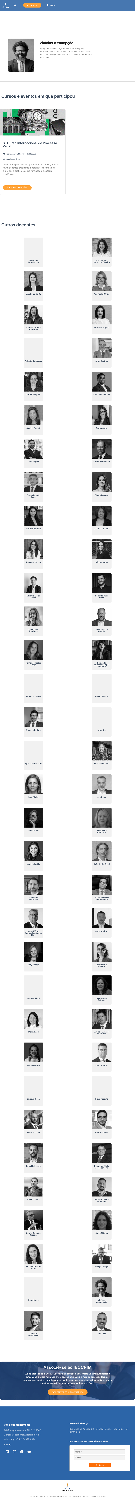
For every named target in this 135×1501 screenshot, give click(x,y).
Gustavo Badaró (33, 730)
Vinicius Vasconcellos (33, 1335)
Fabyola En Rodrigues (33, 630)
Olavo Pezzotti (101, 1099)
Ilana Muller (33, 797)
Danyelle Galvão (33, 562)
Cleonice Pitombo (102, 529)
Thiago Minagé (101, 1266)
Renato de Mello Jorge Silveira (101, 1167)
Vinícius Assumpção (101, 1301)
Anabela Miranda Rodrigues (33, 328)
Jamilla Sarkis (33, 864)
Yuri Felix (101, 1334)
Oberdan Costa (33, 1099)
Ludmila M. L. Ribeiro (102, 966)
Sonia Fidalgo (101, 1233)
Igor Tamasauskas (33, 763)
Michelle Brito (33, 1065)
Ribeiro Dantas (33, 1199)
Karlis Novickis (102, 931)
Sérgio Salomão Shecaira (33, 1234)
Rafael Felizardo (33, 1166)
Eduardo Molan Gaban (33, 597)
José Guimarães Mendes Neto (101, 898)
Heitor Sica (102, 730)
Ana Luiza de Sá (33, 294)
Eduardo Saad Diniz (101, 597)
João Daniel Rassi (102, 864)
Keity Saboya (33, 965)
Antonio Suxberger (33, 361)
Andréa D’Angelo (101, 327)
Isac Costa (101, 797)
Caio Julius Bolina (101, 394)
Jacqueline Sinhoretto (102, 831)
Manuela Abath (33, 998)
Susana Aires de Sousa (33, 1267)
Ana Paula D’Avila (101, 294)
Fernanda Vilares (33, 696)
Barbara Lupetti (33, 394)
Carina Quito (101, 428)
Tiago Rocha (33, 1300)
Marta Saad (33, 1032)
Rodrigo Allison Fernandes (102, 1200)
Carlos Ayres (33, 461)
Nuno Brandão (101, 1065)
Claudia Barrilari (33, 529)
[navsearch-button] (14, 5)
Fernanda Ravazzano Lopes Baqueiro (102, 665)
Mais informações (17, 187)
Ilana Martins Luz (101, 763)
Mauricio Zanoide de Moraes (102, 1033)
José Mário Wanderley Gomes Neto (33, 933)
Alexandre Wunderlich (33, 261)
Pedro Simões (101, 1132)
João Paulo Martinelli (33, 898)
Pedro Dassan (33, 1132)
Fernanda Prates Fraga (33, 664)
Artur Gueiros (101, 361)
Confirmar (100, 1464)
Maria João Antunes (102, 999)
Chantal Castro (101, 495)
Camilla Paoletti (33, 428)
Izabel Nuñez (33, 830)
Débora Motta (101, 562)
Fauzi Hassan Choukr (102, 630)
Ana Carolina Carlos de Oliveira (101, 261)
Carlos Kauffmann (101, 461)
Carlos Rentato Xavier (33, 496)
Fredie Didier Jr (102, 696)
